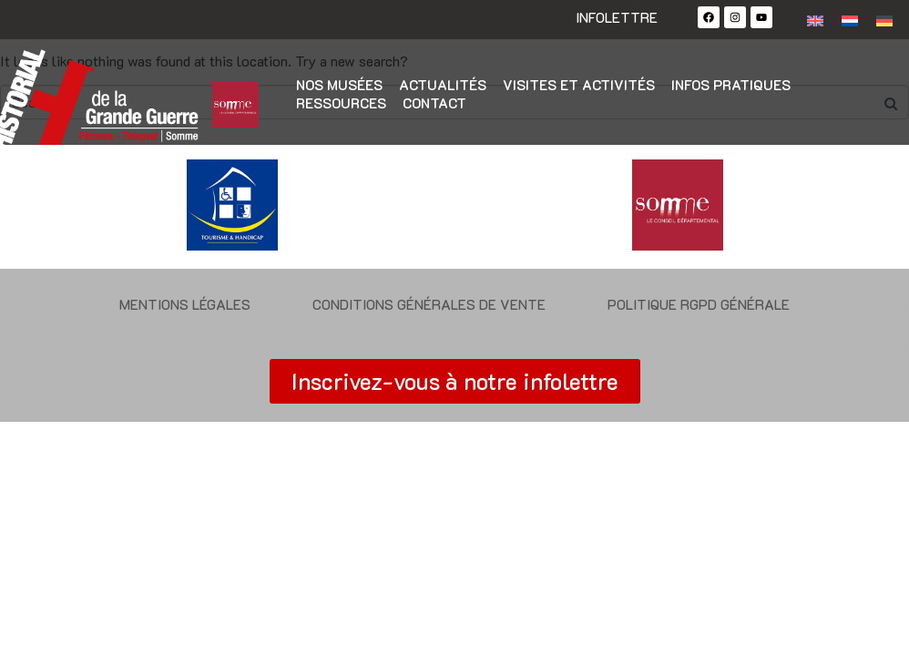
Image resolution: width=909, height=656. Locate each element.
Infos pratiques (731, 85)
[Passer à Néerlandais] (849, 19)
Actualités (442, 85)
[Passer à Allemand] (884, 19)
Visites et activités (579, 85)
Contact (434, 103)
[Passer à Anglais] (815, 19)
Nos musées (339, 85)
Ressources (341, 103)
